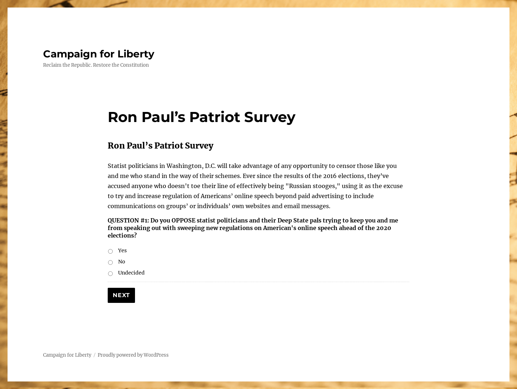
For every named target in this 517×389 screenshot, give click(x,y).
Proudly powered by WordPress (133, 355)
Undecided (131, 273)
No (121, 261)
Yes (122, 250)
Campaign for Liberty (98, 54)
